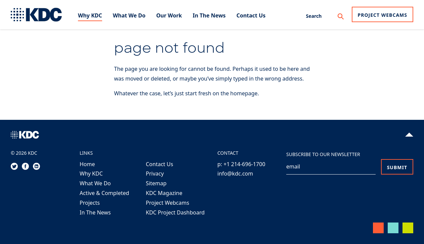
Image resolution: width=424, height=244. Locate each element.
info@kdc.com (235, 173)
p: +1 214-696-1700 (241, 164)
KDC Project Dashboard (175, 212)
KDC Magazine (164, 193)
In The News (95, 212)
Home (87, 164)
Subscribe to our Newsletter (323, 154)
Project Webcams (382, 15)
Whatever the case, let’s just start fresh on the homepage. (186, 93)
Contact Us (159, 164)
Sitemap (156, 183)
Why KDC (91, 173)
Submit (397, 167)
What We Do (95, 183)
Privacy (155, 173)
